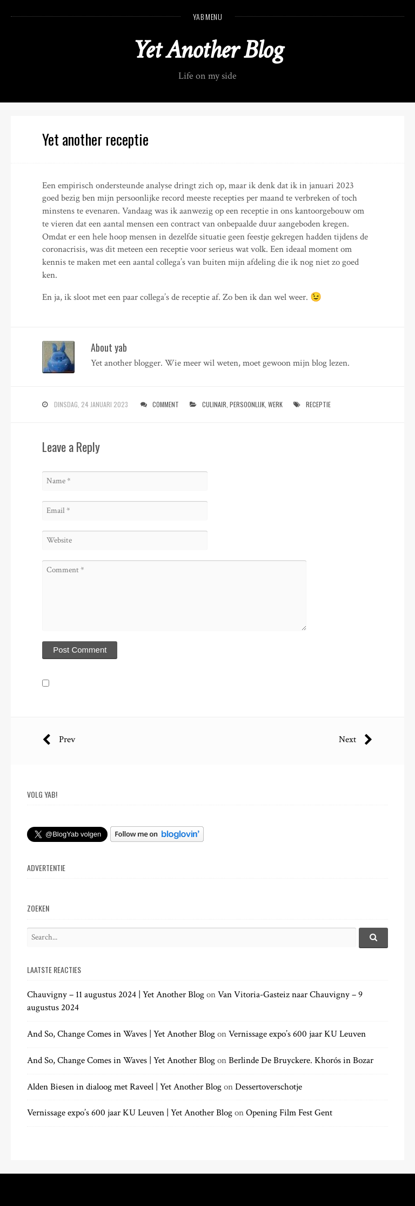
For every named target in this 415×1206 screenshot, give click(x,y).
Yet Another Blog (207, 50)
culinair (214, 404)
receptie (318, 404)
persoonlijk (247, 404)
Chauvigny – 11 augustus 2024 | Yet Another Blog (115, 995)
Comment (165, 404)
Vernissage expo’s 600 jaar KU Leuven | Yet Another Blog (129, 1113)
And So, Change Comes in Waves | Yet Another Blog (121, 1034)
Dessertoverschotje (268, 1087)
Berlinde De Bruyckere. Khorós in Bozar (301, 1060)
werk (275, 404)
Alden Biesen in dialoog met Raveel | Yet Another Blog (124, 1087)
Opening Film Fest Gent (289, 1113)
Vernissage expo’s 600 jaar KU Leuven (297, 1034)
